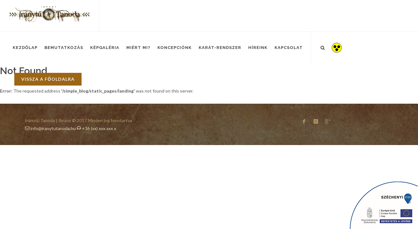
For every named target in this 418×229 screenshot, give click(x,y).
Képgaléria (104, 47)
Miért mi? (138, 47)
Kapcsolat (289, 47)
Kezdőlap (25, 47)
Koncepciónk (174, 47)
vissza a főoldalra (48, 79)
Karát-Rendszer (220, 47)
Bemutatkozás (63, 47)
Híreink (258, 47)
